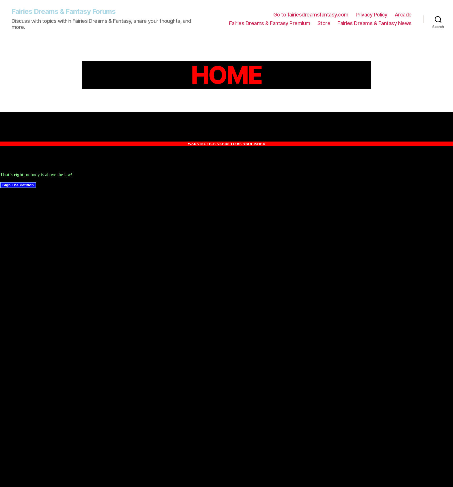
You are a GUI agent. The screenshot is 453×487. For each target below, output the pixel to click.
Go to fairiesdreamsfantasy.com (310, 15)
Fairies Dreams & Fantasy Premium (269, 23)
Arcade (403, 15)
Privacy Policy (371, 15)
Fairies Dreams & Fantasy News (374, 23)
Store (324, 23)
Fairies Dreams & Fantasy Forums (64, 11)
